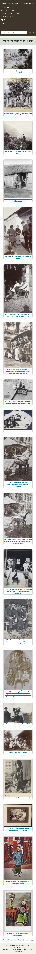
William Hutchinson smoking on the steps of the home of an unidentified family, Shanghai (18, 591)
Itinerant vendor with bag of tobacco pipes (18, 798)
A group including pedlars (18, 431)
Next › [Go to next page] (27, 940)
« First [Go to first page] (4, 940)
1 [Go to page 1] (15, 940)
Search (31, 32)
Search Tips (5, 26)
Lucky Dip (5, 7)
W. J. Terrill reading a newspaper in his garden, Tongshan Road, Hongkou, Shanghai (18, 484)
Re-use (3, 20)
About (3, 23)
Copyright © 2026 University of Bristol (14, 945)
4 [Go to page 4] (20, 940)
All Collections (7, 10)
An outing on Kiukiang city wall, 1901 (18, 724)
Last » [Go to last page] (32, 940)
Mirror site (7, 949)
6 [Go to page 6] (23, 940)
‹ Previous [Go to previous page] (10, 940)
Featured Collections (10, 14)
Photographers (7, 17)
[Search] (14, 32)
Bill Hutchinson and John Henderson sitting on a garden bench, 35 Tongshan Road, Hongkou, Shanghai (18, 642)
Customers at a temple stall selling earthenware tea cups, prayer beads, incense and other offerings (18, 371)
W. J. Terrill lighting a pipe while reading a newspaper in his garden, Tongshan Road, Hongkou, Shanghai (18, 541)
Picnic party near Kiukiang (18, 752)
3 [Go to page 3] (18, 940)
